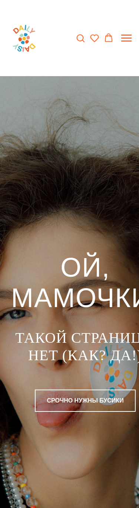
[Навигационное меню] (126, 38)
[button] (80, 37)
